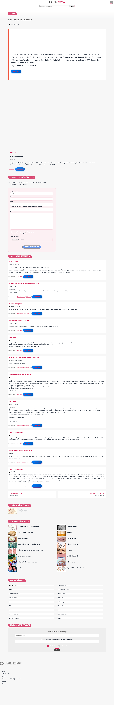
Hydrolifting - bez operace (97, 493)
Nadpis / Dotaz (14, 191)
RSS (3, 684)
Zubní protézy (71, 562)
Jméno (12, 196)
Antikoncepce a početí (64, 602)
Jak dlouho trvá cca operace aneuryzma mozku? (24, 357)
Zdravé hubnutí (62, 585)
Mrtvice (69, 550)
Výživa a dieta (61, 593)
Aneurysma (12, 401)
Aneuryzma (12, 337)
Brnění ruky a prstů (24, 568)
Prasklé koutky (71, 538)
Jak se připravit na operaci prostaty (29, 544)
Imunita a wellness (14, 618)
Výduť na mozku (14, 261)
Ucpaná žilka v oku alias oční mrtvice (79, 568)
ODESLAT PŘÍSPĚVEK (32, 247)
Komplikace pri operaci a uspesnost (20, 320)
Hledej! (72, 6)
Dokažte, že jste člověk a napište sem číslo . (26, 206)
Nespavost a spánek (63, 589)
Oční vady (60, 606)
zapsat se (52, 646)
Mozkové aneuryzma (15, 304)
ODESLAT (57, 649)
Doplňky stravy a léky (14, 614)
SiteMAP (4, 681)
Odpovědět (16, 71)
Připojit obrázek (15, 236)
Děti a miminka (13, 598)
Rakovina (60, 598)
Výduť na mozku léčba (16, 432)
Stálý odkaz (11, 169)
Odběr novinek (6, 674)
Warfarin (69, 532)
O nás (3, 671)
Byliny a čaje (12, 610)
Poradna (11, 589)
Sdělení (12, 211)
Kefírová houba (23, 538)
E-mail (11, 201)
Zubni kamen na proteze (16, 493)
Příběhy (60, 610)
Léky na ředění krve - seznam (27, 562)
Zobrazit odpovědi (21, 296)
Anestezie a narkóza (24, 556)
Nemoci (11, 602)
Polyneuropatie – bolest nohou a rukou (30, 550)
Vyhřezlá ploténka (72, 544)
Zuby (10, 606)
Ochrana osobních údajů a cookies (11, 679)
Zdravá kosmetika (14, 593)
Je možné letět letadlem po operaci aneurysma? (24, 283)
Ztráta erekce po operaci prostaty (28, 526)
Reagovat (20, 169)
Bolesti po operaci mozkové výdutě (20, 374)
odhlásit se (63, 646)
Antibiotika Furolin (73, 556)
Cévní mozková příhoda (25, 532)
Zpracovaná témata (63, 614)
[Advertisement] (52, 39)
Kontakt (60, 618)
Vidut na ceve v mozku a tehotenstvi (20, 450)
